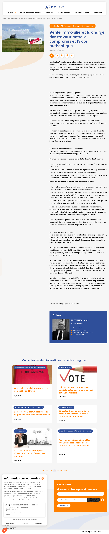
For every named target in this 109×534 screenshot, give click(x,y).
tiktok (104, 279)
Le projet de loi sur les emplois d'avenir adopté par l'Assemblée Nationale (29, 453)
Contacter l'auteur (80, 330)
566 (54, 471)
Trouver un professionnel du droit (30, 12)
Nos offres (49, 12)
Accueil (4, 18)
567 (58, 471)
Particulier (64, 489)
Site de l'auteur (78, 335)
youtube (104, 267)
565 (51, 471)
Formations (98, 12)
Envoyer (64, 506)
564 (47, 471)
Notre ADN (10, 12)
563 (43, 471)
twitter (104, 258)
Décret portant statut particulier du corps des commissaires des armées (32, 413)
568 (61, 471)
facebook (104, 254)
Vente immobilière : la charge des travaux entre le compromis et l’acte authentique (35, 18)
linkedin (104, 262)
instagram (104, 271)
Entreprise (78, 489)
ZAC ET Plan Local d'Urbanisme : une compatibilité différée (31, 389)
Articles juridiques (64, 12)
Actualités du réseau (82, 12)
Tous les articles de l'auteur (83, 332)
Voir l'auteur (77, 328)
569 (65, 471)
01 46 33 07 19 (10, 528)
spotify (104, 275)
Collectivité (92, 489)
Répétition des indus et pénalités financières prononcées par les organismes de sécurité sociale (74, 443)
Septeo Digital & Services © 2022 (93, 532)
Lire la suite (77, 414)
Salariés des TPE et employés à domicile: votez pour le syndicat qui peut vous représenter (76, 390)
